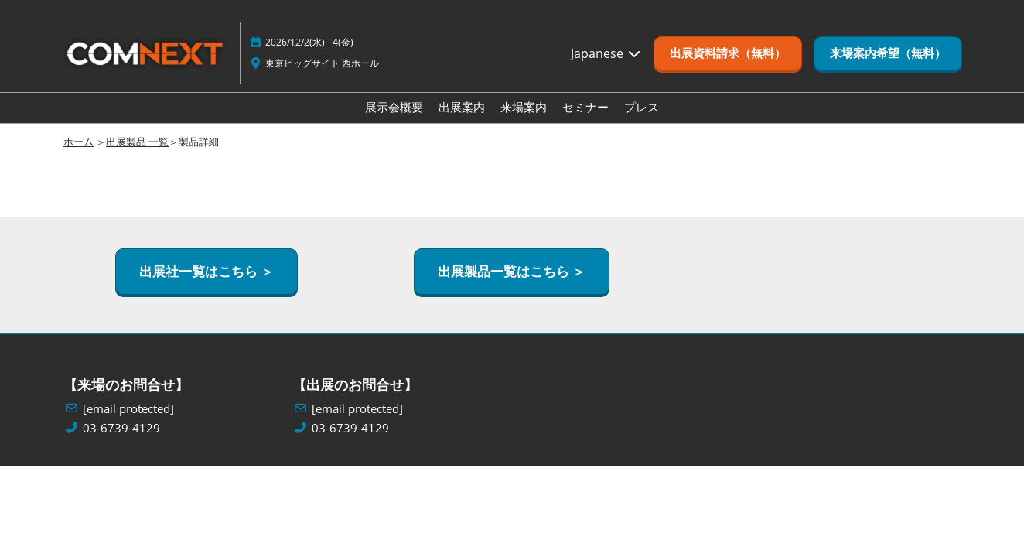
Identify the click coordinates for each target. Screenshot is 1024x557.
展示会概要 (394, 106)
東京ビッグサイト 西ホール (322, 63)
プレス (641, 106)
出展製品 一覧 (137, 142)
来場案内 (523, 106)
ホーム (78, 142)
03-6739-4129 (121, 428)
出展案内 (462, 106)
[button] (728, 53)
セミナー (585, 106)
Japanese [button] (606, 53)
